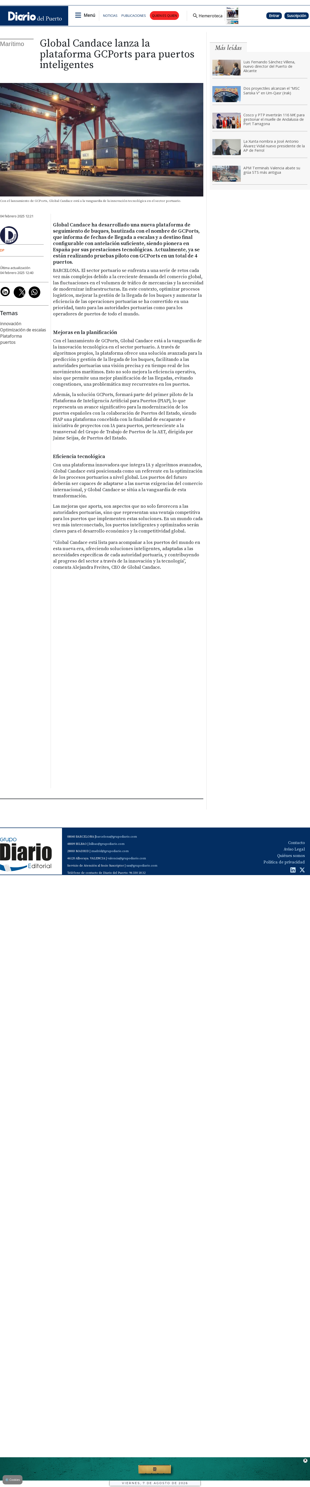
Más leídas (228, 47)
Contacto (296, 842)
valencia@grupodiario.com (126, 858)
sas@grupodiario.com (141, 866)
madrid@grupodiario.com (110, 851)
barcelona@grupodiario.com (116, 837)
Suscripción (296, 15)
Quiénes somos (291, 855)
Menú (89, 15)
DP (2, 250)
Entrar (274, 15)
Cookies (12, 1480)
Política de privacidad (284, 862)
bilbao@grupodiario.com (107, 844)
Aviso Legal (294, 849)
